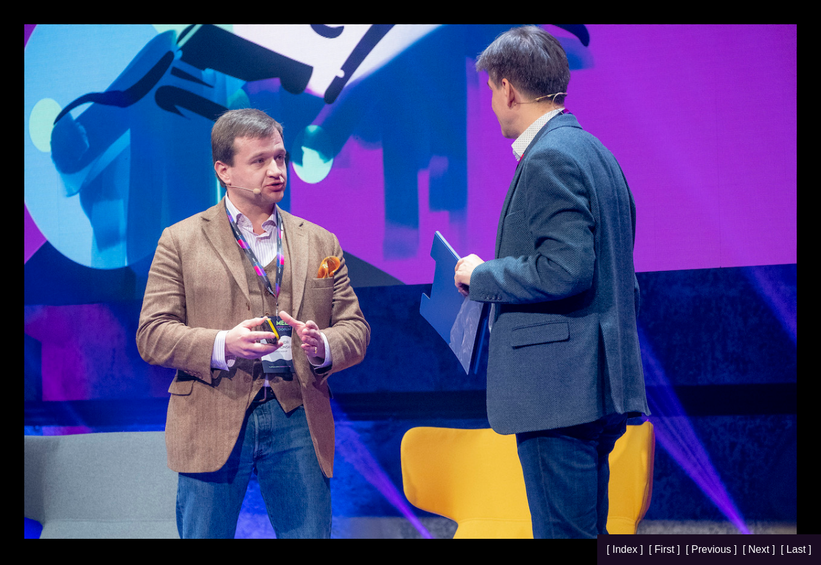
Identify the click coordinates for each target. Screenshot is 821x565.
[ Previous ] (712, 549)
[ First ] (666, 549)
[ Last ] (796, 549)
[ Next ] (760, 549)
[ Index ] (626, 549)
